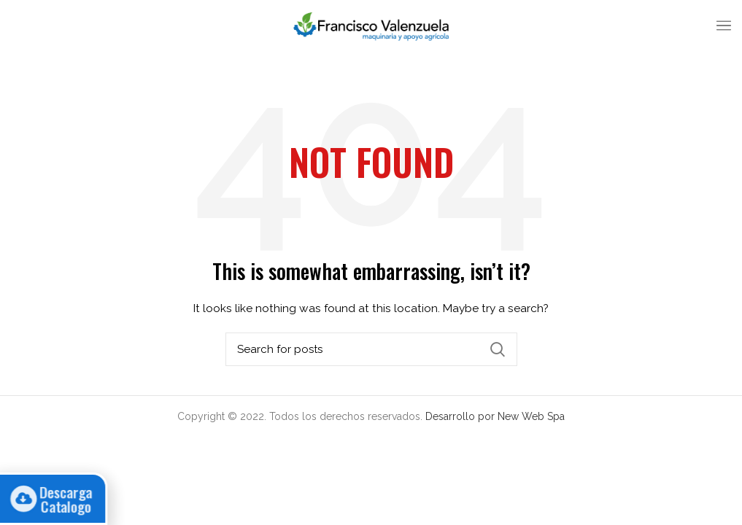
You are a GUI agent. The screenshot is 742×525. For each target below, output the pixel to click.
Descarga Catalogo (59, 499)
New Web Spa (531, 416)
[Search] (371, 349)
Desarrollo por (461, 416)
